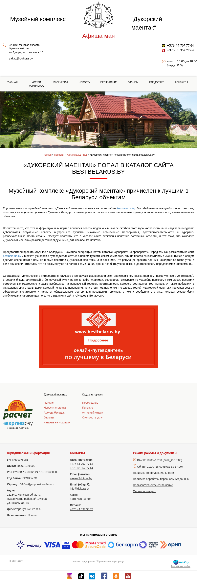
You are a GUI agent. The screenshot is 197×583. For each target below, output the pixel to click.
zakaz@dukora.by (21, 58)
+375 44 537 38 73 (81, 509)
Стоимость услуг (92, 417)
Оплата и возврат (144, 491)
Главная (12, 82)
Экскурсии (60, 82)
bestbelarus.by (126, 208)
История (49, 402)
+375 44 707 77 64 (81, 463)
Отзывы (133, 82)
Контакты (181, 82)
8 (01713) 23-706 (80, 499)
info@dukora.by (79, 488)
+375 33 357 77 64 (81, 468)
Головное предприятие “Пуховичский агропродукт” (98, 561)
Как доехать (157, 82)
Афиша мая (98, 36)
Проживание (108, 82)
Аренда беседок (54, 412)
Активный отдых (92, 412)
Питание (87, 407)
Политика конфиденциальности (153, 472)
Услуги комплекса (36, 84)
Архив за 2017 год (77, 154)
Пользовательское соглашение (153, 485)
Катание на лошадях (57, 422)
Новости (85, 82)
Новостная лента (55, 407)
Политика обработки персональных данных (161, 479)
